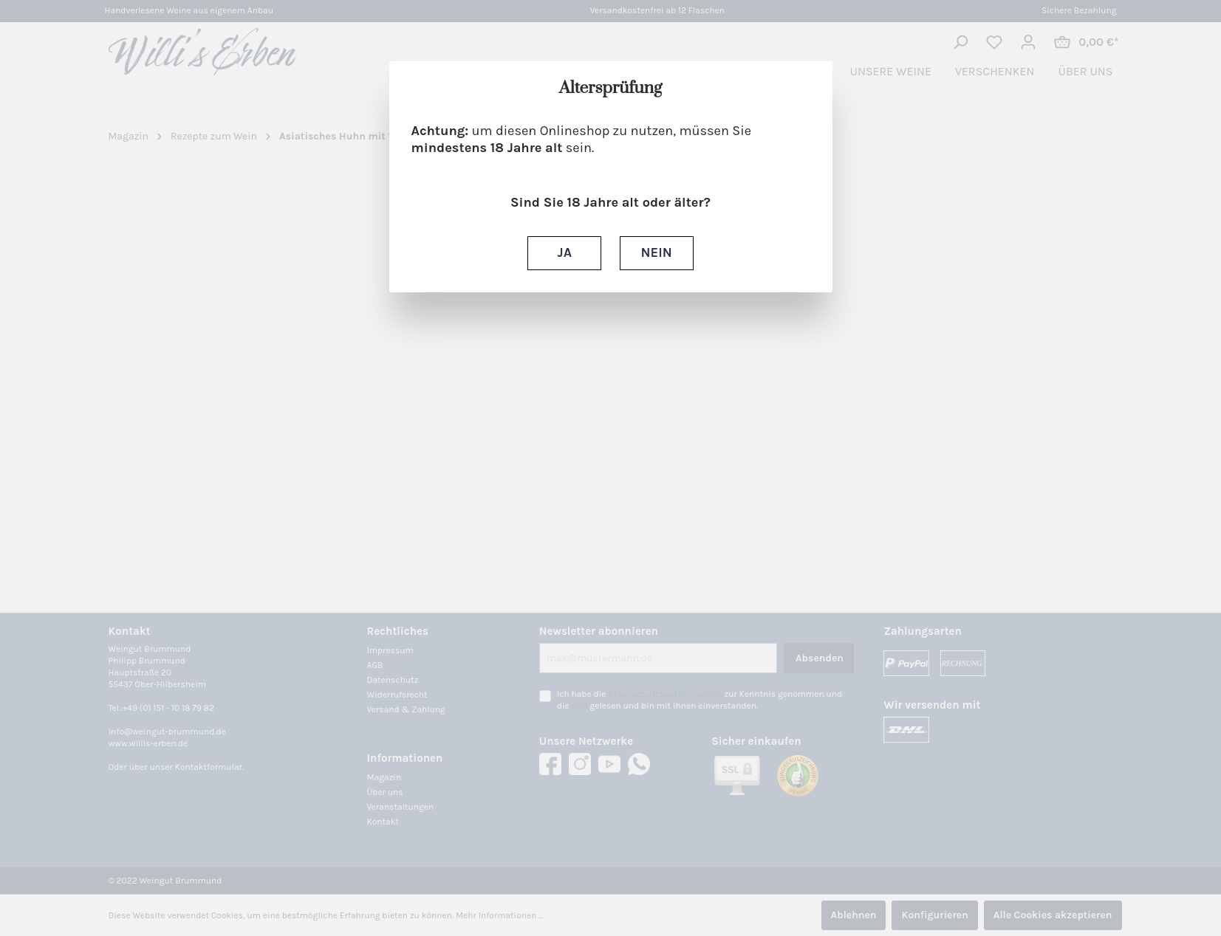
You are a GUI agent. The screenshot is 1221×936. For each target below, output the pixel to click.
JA (565, 252)
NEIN (656, 252)
